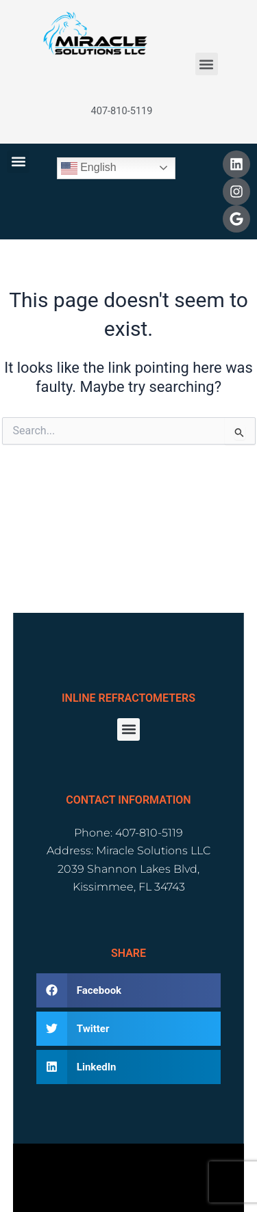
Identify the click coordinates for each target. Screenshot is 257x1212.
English (89, 168)
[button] (206, 64)
